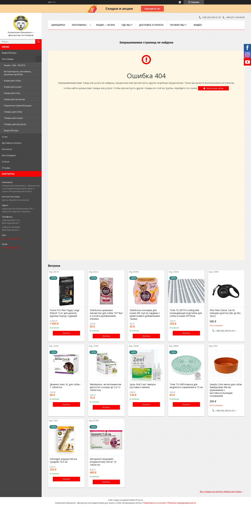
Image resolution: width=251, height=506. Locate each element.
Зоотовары (8, 59)
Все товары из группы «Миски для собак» (221, 491)
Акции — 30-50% (105, 25)
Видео (198, 25)
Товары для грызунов (15, 124)
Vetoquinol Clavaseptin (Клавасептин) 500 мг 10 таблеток (103, 462)
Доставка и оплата (11, 142)
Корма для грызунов (14, 99)
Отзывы (6, 167)
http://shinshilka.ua (11, 238)
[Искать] (38, 41)
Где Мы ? (127, 25)
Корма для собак (12, 80)
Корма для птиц (12, 93)
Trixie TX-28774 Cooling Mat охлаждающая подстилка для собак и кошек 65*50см (186, 313)
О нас (5, 136)
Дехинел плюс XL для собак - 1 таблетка (65, 386)
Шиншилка (58, 25)
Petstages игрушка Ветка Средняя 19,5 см (63, 460)
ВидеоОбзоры (9, 52)
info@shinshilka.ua (11, 247)
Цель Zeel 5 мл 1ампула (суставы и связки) (143, 386)
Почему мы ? (178, 25)
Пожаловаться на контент (154, 503)
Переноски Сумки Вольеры (18, 105)
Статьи (5, 161)
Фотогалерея (9, 155)
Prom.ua (139, 500)
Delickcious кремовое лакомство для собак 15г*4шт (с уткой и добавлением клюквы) (106, 314)
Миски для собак (215, 88)
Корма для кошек (13, 86)
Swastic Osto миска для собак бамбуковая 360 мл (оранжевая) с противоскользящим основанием (226, 390)
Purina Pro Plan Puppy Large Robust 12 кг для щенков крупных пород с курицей (64, 313)
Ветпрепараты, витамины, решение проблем (17, 73)
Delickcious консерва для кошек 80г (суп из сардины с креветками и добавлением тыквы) (145, 314)
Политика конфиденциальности (182, 503)
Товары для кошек (13, 118)
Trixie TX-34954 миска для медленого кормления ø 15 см (186, 386)
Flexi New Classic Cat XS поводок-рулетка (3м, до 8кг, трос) (225, 313)
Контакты (7, 149)
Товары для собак (13, 111)
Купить (66, 333)
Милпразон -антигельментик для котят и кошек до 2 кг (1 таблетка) (105, 387)
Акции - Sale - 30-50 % (14, 65)
